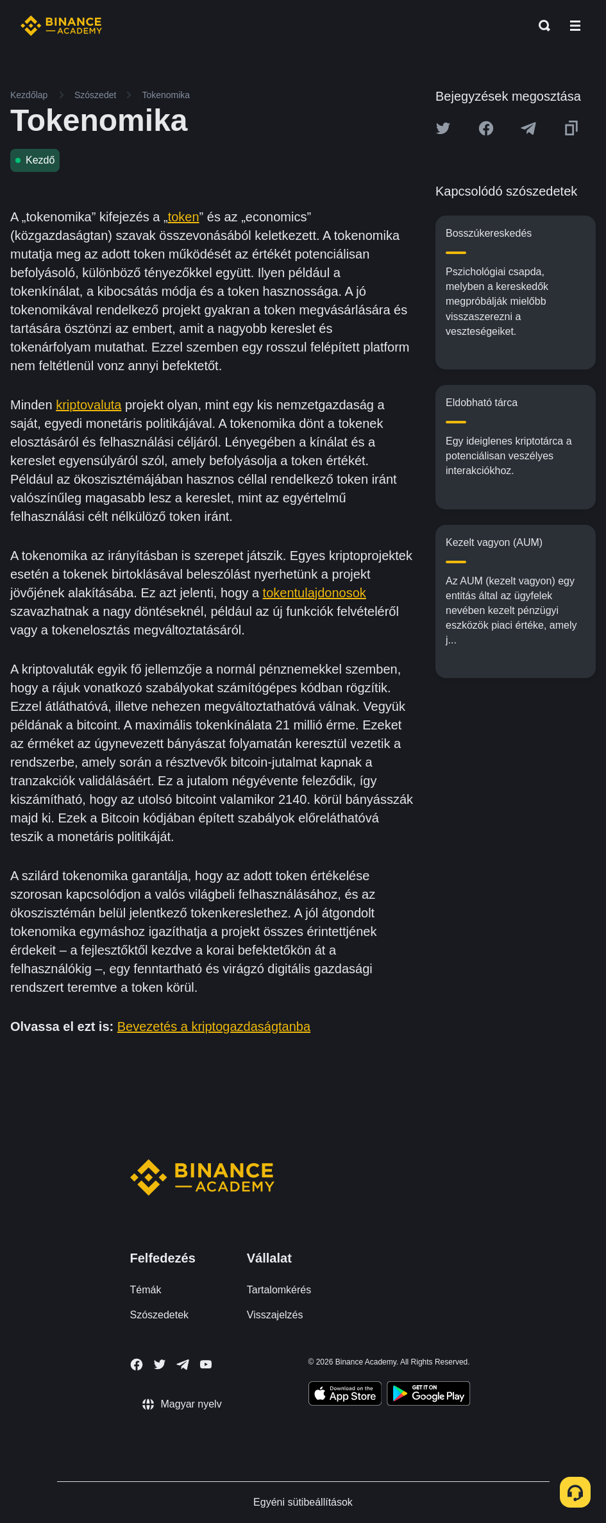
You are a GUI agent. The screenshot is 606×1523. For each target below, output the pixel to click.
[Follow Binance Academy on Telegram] (182, 1364)
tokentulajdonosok (314, 593)
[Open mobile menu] (575, 25)
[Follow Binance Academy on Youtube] (205, 1364)
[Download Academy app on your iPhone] (345, 1395)
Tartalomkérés (279, 1289)
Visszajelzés (275, 1314)
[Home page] (61, 25)
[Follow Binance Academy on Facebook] (136, 1364)
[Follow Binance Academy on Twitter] (159, 1364)
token (183, 217)
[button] (575, 25)
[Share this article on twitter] (443, 128)
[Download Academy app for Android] (428, 1395)
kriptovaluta (88, 405)
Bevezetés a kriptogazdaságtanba (213, 1026)
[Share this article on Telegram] (528, 128)
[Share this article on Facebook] (486, 128)
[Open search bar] (540, 25)
